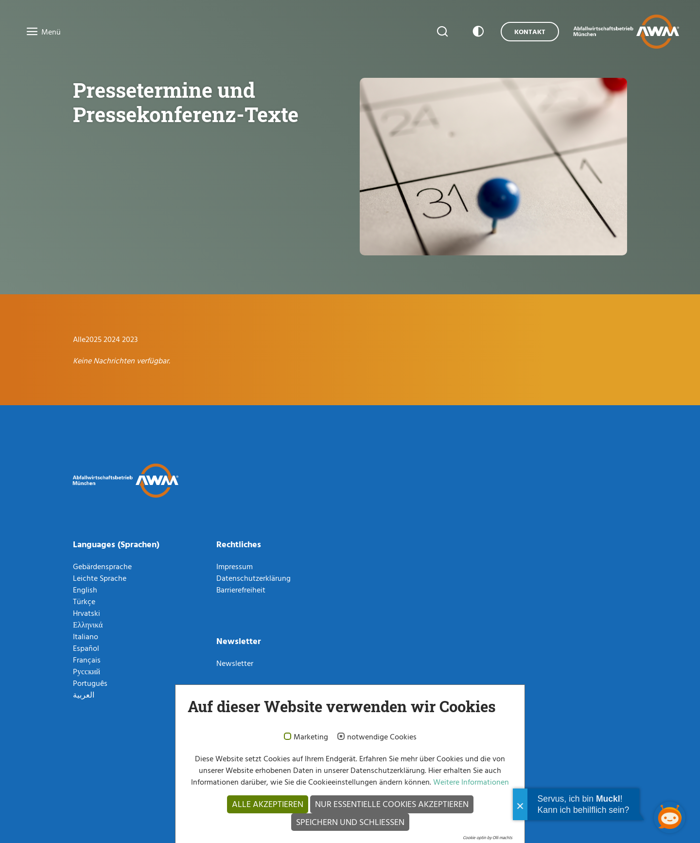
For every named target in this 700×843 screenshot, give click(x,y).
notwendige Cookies (382, 737)
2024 (113, 339)
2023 (130, 339)
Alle (79, 339)
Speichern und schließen (350, 821)
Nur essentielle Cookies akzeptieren (392, 803)
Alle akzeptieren (267, 803)
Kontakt (529, 31)
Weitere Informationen (470, 782)
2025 (95, 339)
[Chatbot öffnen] (669, 817)
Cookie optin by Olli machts (487, 837)
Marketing (311, 737)
